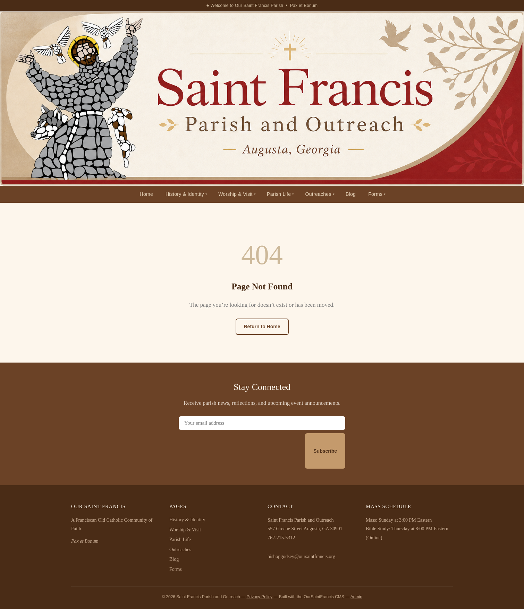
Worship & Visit (235, 194)
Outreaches (318, 194)
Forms (375, 194)
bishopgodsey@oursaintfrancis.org (301, 556)
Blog (351, 194)
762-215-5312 (281, 537)
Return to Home (262, 326)
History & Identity (185, 194)
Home (146, 194)
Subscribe (325, 451)
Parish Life (279, 194)
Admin (356, 596)
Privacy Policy (259, 596)
